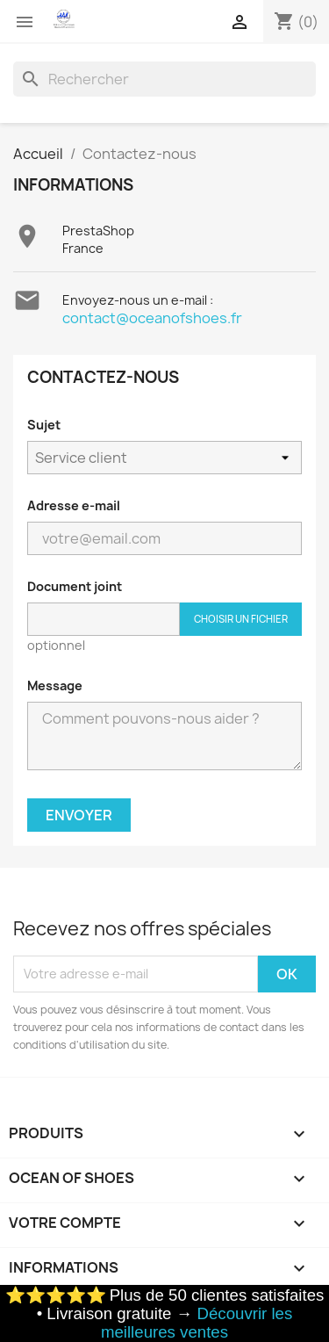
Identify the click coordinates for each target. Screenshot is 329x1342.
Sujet (44, 424)
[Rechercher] (164, 79)
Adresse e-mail (73, 505)
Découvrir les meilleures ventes (196, 1322)
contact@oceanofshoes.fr (152, 318)
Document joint (74, 586)
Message (54, 685)
